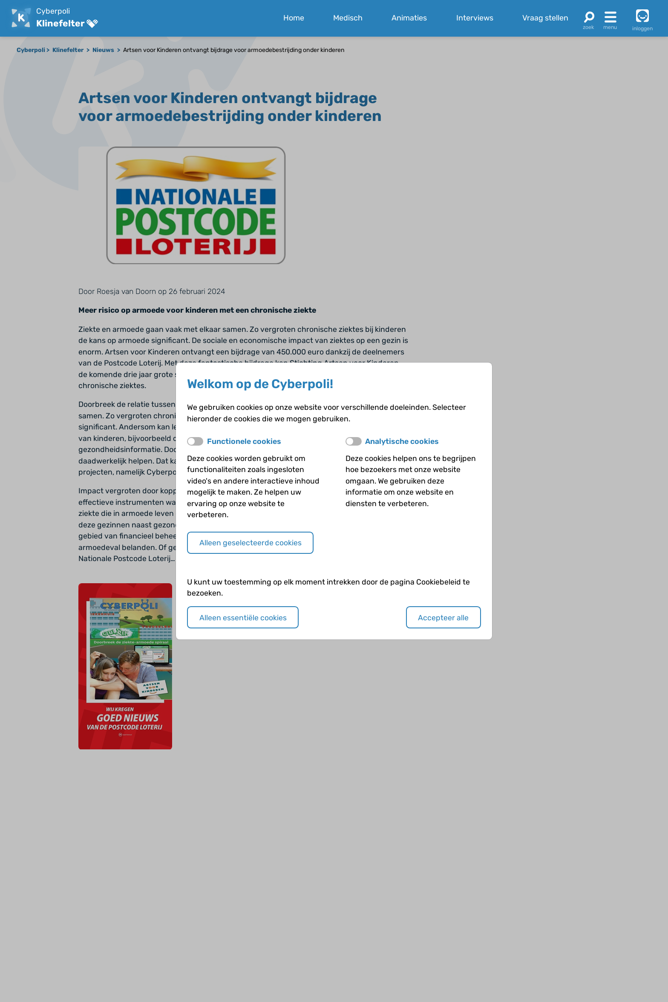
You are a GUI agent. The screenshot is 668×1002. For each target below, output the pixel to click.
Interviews (474, 18)
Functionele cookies (244, 441)
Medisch (348, 18)
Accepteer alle (443, 617)
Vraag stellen (545, 18)
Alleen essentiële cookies (243, 617)
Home (293, 18)
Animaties (409, 18)
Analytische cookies (402, 441)
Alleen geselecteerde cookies (250, 542)
